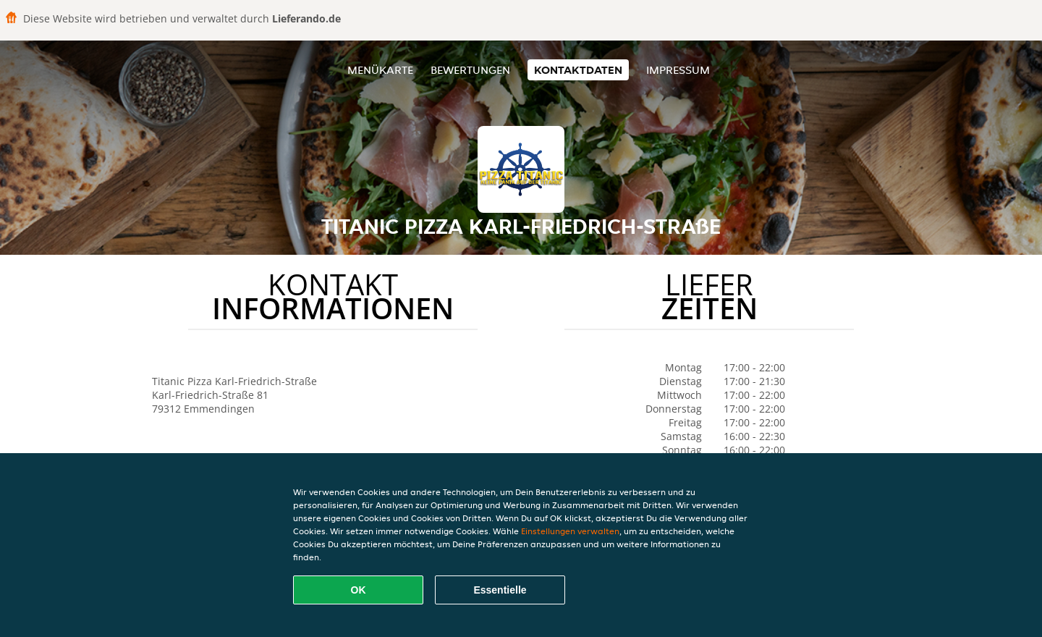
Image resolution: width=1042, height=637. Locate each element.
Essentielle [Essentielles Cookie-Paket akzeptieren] (499, 590)
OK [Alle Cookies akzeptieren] (358, 590)
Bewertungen (470, 69)
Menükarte (380, 69)
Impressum (678, 69)
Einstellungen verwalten (570, 531)
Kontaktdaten (578, 69)
